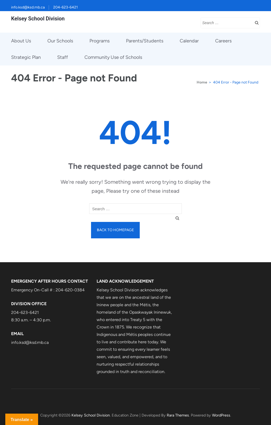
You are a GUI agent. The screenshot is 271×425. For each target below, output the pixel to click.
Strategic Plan (26, 57)
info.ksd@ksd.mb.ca (28, 7)
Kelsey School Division (38, 18)
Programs (99, 41)
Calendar (189, 41)
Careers (223, 41)
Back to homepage (115, 230)
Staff (62, 57)
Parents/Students (144, 41)
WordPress (221, 415)
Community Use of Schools (113, 57)
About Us (21, 41)
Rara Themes (178, 415)
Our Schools (60, 41)
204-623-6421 (65, 7)
